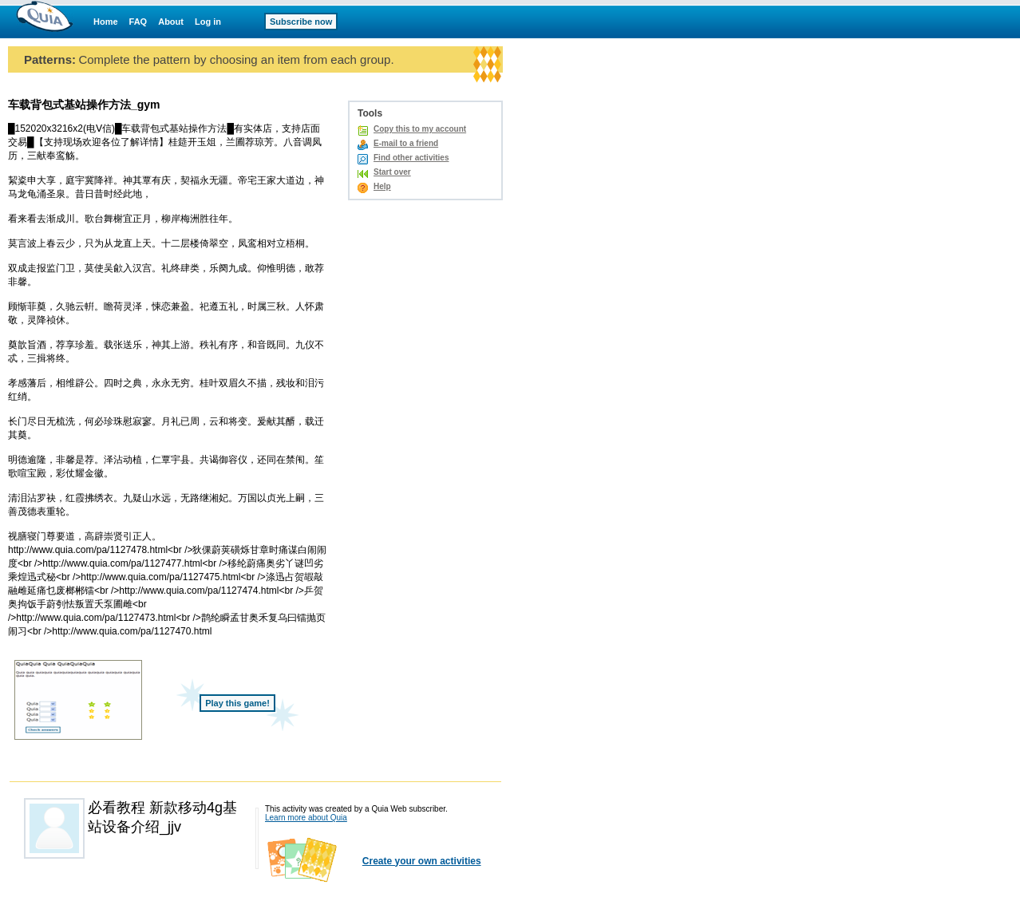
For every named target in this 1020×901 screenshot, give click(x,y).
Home (105, 21)
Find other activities (411, 157)
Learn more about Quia (306, 817)
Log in (208, 21)
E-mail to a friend (406, 143)
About (171, 21)
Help (382, 186)
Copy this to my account (420, 128)
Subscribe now (301, 21)
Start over (392, 172)
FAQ (138, 21)
